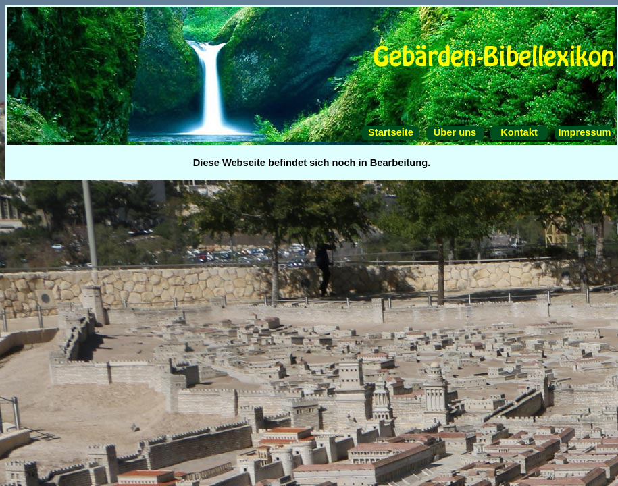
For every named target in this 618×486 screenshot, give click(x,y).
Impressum (583, 132)
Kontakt (519, 132)
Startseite (390, 132)
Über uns (455, 132)
